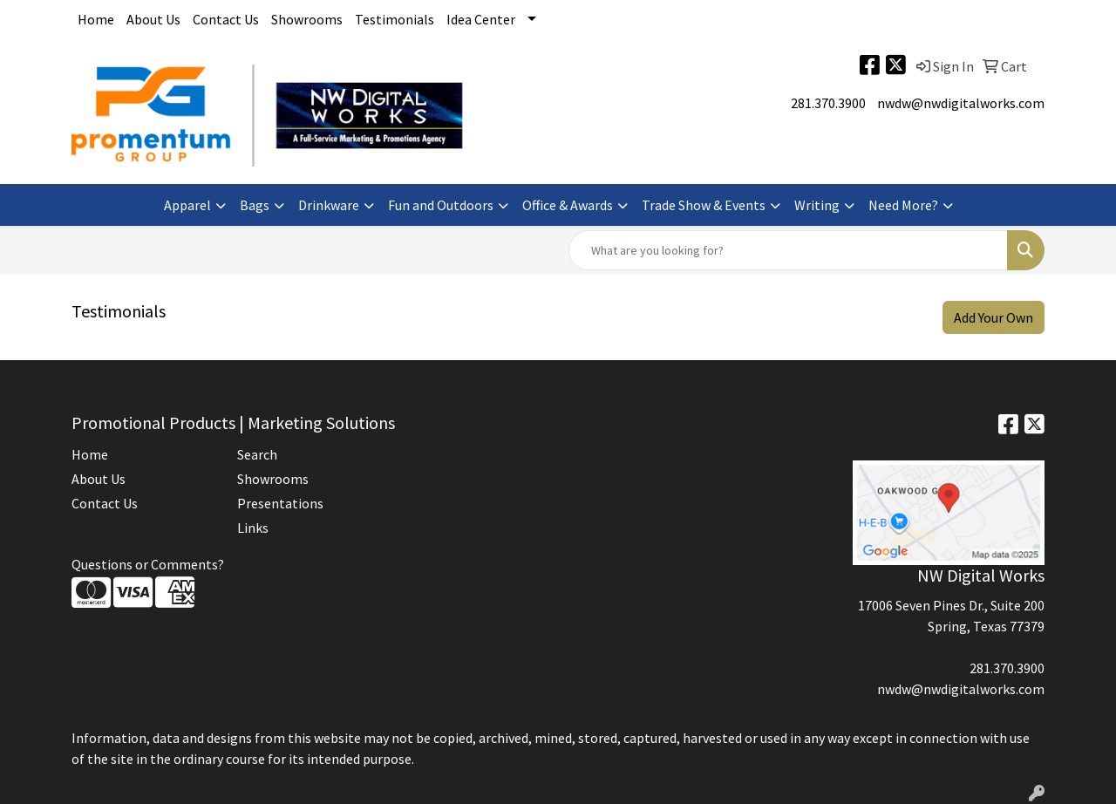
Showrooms (307, 19)
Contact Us (226, 19)
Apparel (187, 205)
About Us (153, 19)
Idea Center (480, 19)
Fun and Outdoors (440, 205)
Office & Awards (567, 205)
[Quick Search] (788, 250)
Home (96, 19)
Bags (254, 205)
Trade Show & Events (704, 205)
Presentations (280, 503)
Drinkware (328, 205)
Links (253, 527)
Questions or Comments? (147, 564)
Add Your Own (993, 317)
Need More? (903, 205)
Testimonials (394, 19)
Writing (817, 205)
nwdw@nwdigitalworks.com (961, 103)
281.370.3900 (828, 103)
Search (257, 454)
